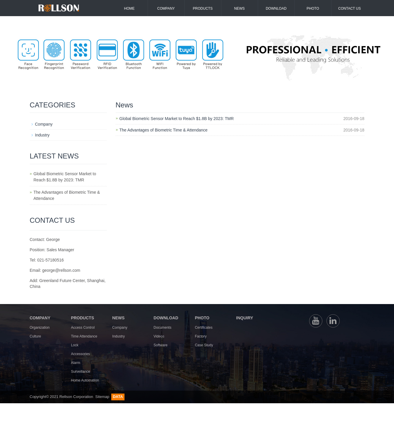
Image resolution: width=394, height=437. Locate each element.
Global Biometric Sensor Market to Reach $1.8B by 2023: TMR (176, 118)
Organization (40, 327)
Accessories (80, 354)
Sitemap (102, 396)
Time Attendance (84, 336)
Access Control (83, 327)
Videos (159, 336)
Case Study (204, 345)
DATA (118, 396)
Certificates (204, 327)
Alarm (75, 363)
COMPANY (40, 317)
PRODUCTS (82, 317)
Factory (201, 336)
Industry (42, 135)
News (239, 8)
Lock (74, 345)
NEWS (118, 317)
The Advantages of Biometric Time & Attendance (163, 130)
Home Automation (85, 380)
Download (276, 8)
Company (166, 8)
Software (160, 345)
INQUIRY (244, 317)
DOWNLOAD (166, 317)
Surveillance (80, 371)
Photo (313, 8)
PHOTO (202, 317)
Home (129, 8)
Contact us (349, 8)
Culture (35, 336)
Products (203, 8)
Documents (162, 327)
